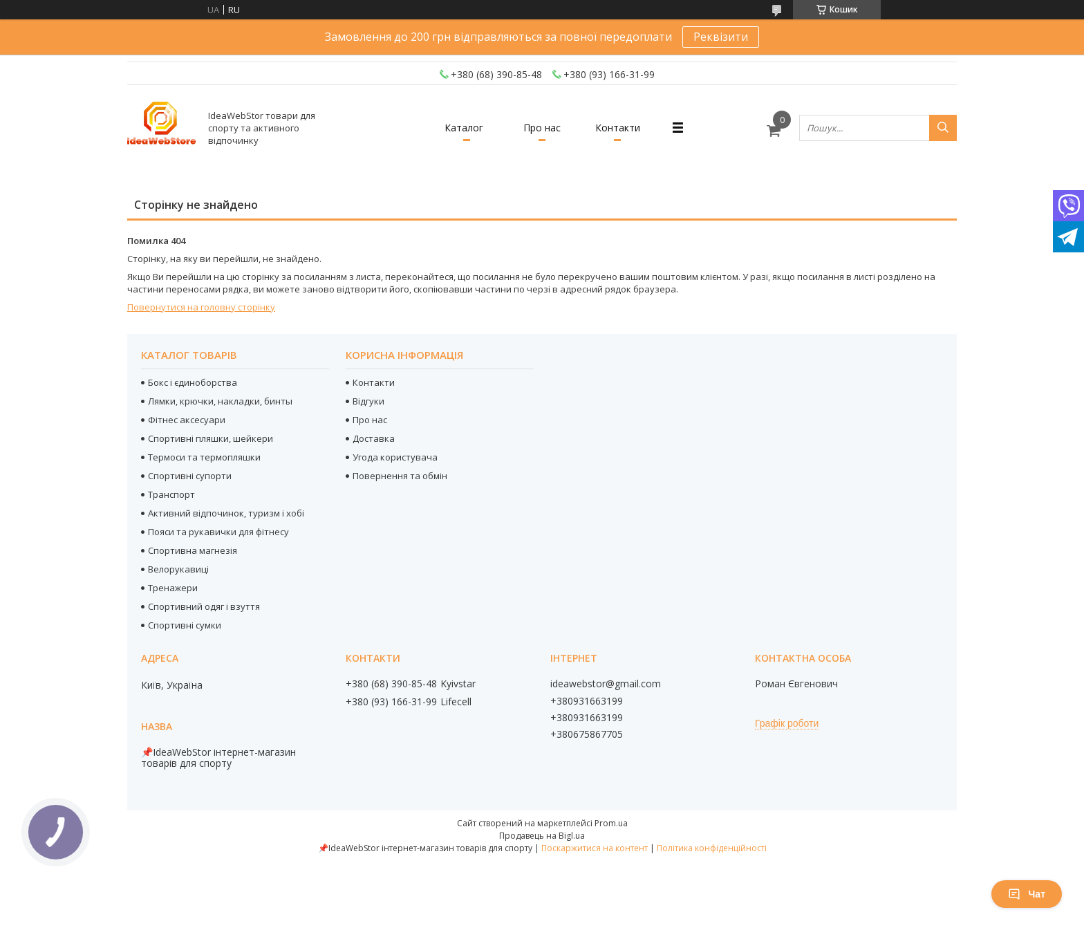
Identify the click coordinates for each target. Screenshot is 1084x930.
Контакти (617, 127)
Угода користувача (395, 457)
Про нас (542, 127)
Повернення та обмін (400, 475)
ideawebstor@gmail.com (605, 683)
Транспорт (171, 494)
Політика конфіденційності (712, 848)
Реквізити (720, 36)
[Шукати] (943, 128)
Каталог (464, 127)
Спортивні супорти (190, 475)
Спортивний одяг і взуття (204, 606)
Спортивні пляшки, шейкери (210, 438)
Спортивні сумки (184, 625)
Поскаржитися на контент (594, 848)
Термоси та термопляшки (204, 457)
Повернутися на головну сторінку (201, 307)
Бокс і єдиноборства (192, 382)
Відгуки (368, 401)
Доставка (374, 438)
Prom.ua (611, 823)
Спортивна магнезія (192, 550)
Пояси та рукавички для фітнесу (218, 532)
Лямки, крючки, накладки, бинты (220, 401)
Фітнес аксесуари (186, 419)
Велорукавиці (178, 569)
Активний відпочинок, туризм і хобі (226, 513)
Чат (1026, 894)
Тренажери (173, 588)
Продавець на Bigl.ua (542, 835)
